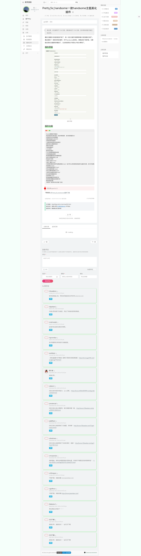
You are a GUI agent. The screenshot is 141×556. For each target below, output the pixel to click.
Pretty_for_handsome (107, 39)
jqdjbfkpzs (52, 421)
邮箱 (63, 274)
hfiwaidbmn (52, 291)
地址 (81, 274)
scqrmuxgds (53, 322)
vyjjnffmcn (52, 489)
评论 (44, 254)
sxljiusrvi (51, 386)
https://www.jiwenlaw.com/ (70, 493)
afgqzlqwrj (52, 307)
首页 (46, 22)
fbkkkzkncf (52, 504)
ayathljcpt (52, 353)
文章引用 (46, 227)
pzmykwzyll (52, 404)
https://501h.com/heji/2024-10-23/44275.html (71, 461)
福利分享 (91, 16)
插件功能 (105, 56)
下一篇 (94, 242)
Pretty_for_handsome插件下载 (60, 193)
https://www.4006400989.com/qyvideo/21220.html (72, 392)
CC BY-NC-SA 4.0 (61, 206)
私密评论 (90, 269)
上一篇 (45, 242)
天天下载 (51, 520)
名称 (44, 274)
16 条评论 (76, 16)
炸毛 (48, 16)
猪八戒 (51, 371)
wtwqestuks (53, 456)
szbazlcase (52, 438)
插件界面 (105, 53)
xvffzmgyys (52, 473)
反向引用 (54, 227)
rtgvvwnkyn (52, 338)
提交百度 (64, 198)
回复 (51, 299)
